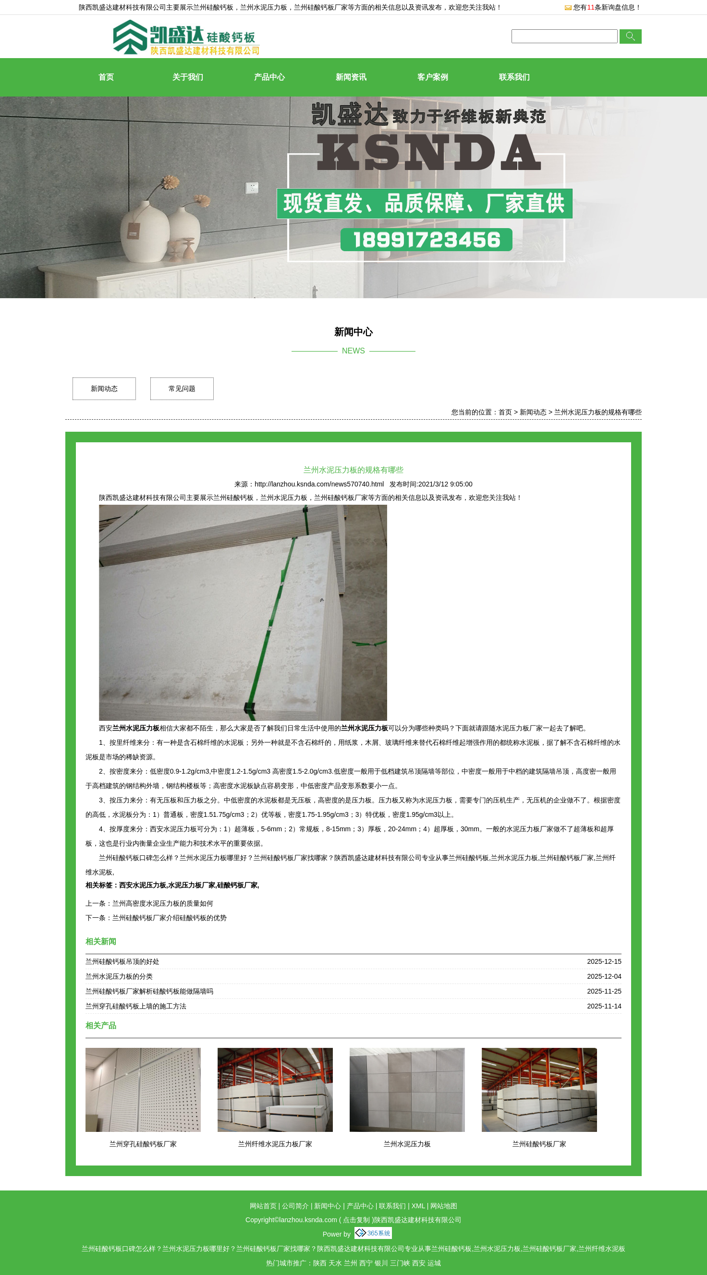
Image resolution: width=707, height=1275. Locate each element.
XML (418, 1206)
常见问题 (182, 388)
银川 (381, 1263)
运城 (434, 1263)
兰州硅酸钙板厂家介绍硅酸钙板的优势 (169, 918)
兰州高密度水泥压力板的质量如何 (162, 903)
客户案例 (432, 77)
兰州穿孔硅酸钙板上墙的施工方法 (135, 1006)
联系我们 (514, 77)
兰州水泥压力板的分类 (119, 976)
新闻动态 (104, 388)
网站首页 (263, 1206)
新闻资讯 (351, 77)
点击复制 (356, 1220)
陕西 (320, 1263)
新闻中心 (327, 1206)
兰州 (350, 1263)
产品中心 (269, 77)
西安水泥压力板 (142, 885)
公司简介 (295, 1206)
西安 (419, 1263)
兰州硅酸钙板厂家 (539, 1144)
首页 (106, 77)
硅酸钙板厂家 (237, 885)
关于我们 (187, 77)
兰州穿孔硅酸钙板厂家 (143, 1144)
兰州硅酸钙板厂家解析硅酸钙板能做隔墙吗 (149, 991)
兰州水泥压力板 (407, 1144)
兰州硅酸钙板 (213, 7)
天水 (335, 1263)
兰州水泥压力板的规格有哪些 (598, 412)
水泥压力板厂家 (191, 885)
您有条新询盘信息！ (603, 7)
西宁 (366, 1263)
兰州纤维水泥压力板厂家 (275, 1144)
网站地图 (443, 1206)
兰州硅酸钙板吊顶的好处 (122, 961)
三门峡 (400, 1263)
